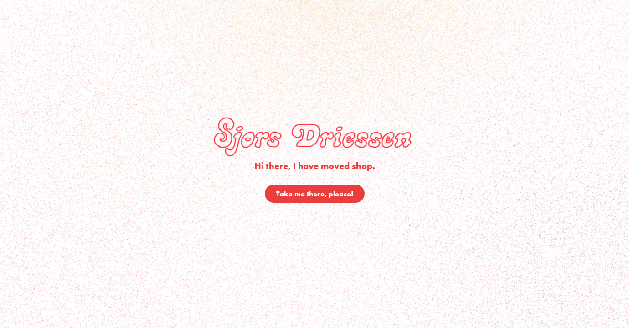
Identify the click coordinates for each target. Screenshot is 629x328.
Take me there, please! (314, 193)
